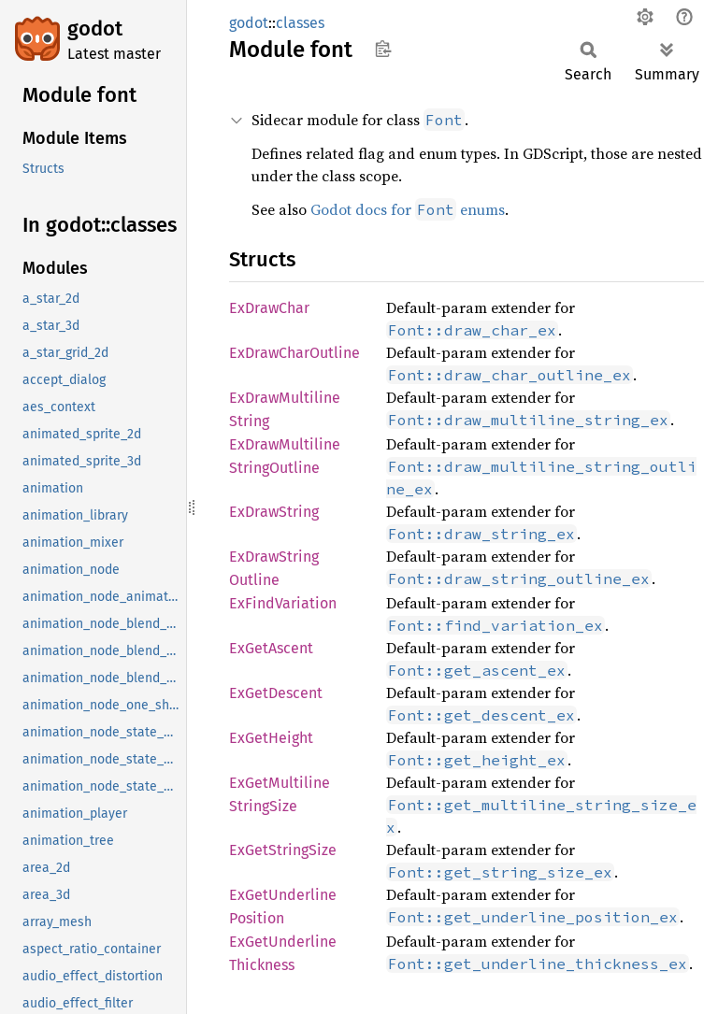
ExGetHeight (271, 738)
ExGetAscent (271, 648)
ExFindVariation (283, 603)
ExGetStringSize (283, 850)
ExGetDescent (276, 693)
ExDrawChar (269, 308)
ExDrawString (274, 512)
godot (94, 28)
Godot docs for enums (407, 209)
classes (300, 23)
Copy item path (382, 48)
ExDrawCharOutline (294, 353)
